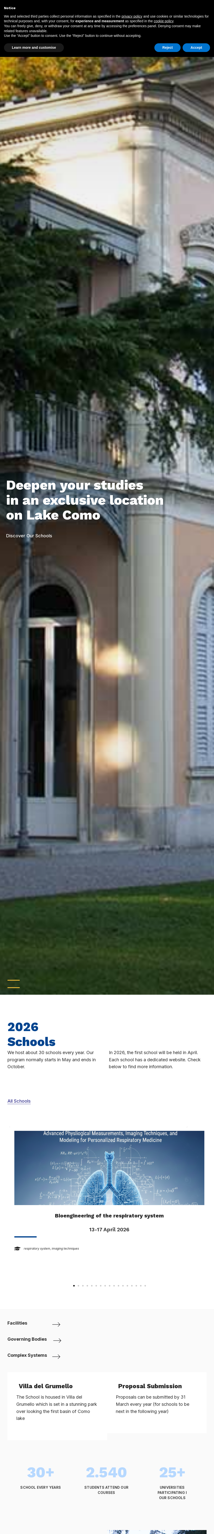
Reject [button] (167, 47)
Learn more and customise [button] (34, 47)
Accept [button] (196, 47)
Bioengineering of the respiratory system (109, 1215)
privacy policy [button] (131, 16)
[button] (74, 1286)
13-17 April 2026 (109, 1229)
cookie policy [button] (163, 21)
